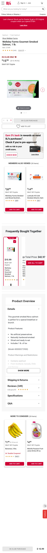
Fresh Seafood (15, 35)
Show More (23, 370)
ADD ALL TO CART (35, 263)
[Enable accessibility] (45, 506)
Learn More (23, 25)
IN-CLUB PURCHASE (29, 121)
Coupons (43, 14)
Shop (10, 38)
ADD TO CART (14, 210)
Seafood (5, 35)
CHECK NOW (11, 155)
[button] (23, 126)
